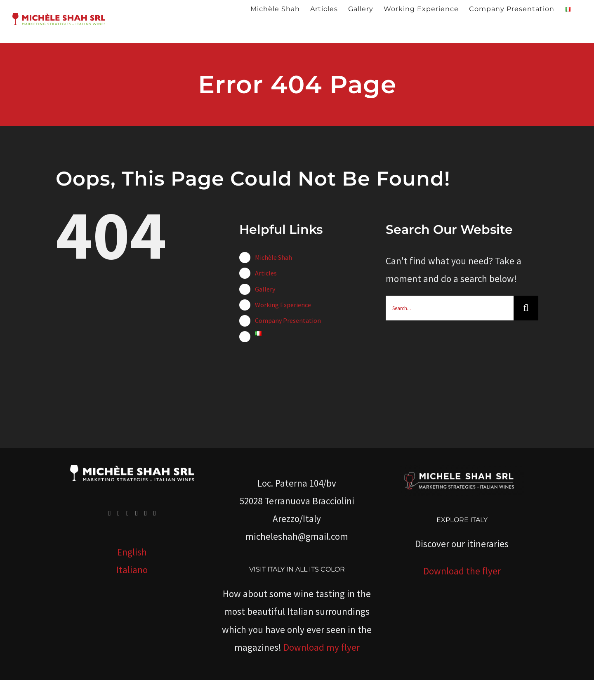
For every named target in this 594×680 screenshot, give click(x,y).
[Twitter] (118, 513)
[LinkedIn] (136, 513)
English (132, 552)
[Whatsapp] (145, 513)
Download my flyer (321, 647)
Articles (266, 273)
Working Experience (283, 305)
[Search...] (450, 308)
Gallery (265, 289)
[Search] (526, 308)
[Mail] (154, 513)
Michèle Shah (273, 257)
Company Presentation (288, 320)
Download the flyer (462, 571)
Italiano (132, 570)
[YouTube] (127, 513)
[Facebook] (109, 513)
